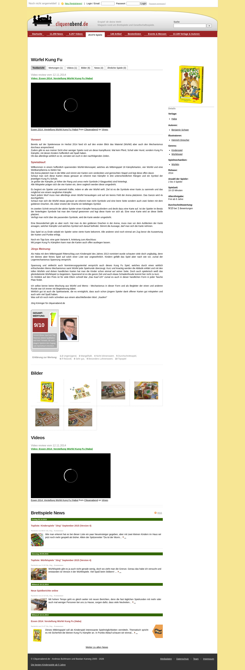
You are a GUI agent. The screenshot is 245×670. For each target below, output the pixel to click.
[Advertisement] (122, 47)
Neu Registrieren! (73, 3)
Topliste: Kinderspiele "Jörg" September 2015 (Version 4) (61, 525)
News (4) (98, 68)
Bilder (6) (85, 68)
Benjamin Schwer (180, 130)
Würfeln (175, 164)
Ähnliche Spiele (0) (116, 68)
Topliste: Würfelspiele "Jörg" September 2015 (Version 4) (61, 560)
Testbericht (38, 68)
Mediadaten (166, 659)
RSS (159, 513)
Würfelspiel (177, 154)
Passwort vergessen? (157, 4)
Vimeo (105, 129)
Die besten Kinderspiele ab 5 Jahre (48, 664)
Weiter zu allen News (97, 647)
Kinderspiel (177, 150)
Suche (177, 22)
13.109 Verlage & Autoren (186, 34)
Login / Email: (93, 3)
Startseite (37, 34)
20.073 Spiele (95, 35)
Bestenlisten (134, 34)
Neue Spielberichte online (44, 590)
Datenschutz (182, 659)
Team (196, 659)
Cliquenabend (91, 129)
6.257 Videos (76, 34)
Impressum (208, 659)
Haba (174, 119)
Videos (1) (72, 68)
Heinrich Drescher (180, 140)
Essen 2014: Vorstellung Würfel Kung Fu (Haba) (55, 129)
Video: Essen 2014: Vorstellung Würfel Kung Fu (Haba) (62, 78)
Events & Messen (157, 34)
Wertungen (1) (55, 68)
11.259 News (56, 34)
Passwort (120, 3)
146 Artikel (116, 34)
